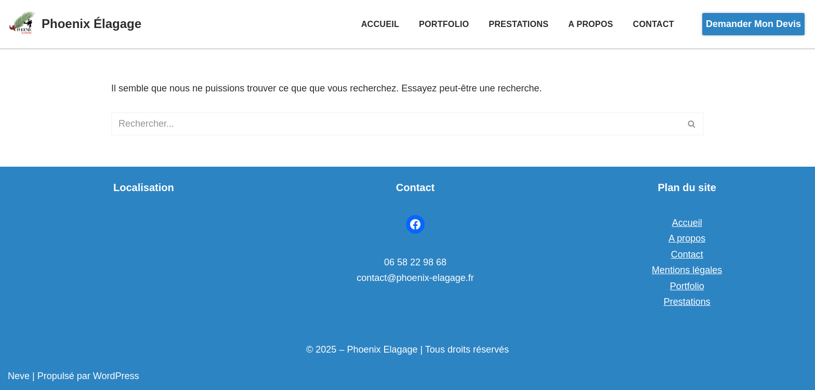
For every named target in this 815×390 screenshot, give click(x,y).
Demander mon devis (753, 24)
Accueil (380, 24)
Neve (19, 376)
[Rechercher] (395, 124)
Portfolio (444, 24)
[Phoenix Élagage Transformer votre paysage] (74, 24)
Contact (653, 24)
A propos (590, 24)
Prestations (518, 24)
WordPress (116, 376)
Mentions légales (687, 270)
